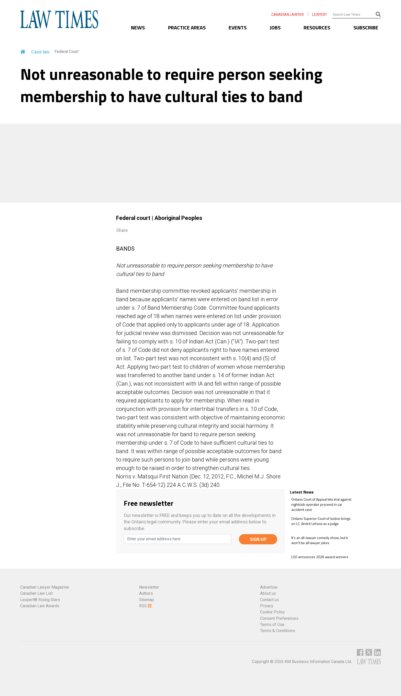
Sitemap (146, 599)
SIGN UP (258, 539)
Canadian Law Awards (39, 605)
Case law (40, 51)
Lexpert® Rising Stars (40, 599)
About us (268, 593)
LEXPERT (319, 15)
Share (122, 230)
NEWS (138, 27)
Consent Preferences (279, 618)
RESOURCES (317, 27)
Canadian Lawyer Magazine (44, 587)
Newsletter (149, 587)
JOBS (275, 27)
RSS (145, 605)
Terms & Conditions (277, 630)
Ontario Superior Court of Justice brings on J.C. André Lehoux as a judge (321, 521)
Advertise (268, 587)
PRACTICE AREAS (187, 27)
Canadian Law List (36, 593)
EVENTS (238, 27)
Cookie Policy (272, 612)
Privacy (266, 605)
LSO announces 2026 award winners (319, 556)
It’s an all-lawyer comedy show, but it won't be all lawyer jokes (319, 540)
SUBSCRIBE (365, 27)
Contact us (269, 599)
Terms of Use (272, 624)
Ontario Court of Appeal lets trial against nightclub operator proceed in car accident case (321, 504)
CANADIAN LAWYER (287, 15)
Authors (146, 593)
